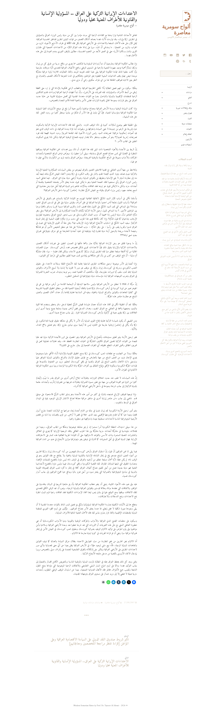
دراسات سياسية (75, 602)
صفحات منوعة (174, 124)
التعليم (177, 97)
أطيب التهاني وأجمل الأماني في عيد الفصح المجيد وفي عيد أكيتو (165, 233)
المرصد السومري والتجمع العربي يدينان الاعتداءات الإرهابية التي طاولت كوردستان (164, 353)
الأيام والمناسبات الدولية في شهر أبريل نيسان (164, 240)
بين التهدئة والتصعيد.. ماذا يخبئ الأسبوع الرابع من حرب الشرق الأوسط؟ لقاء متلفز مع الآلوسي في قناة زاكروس (163, 267)
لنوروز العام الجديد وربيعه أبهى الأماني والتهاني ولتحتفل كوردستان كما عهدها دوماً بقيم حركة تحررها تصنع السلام (163, 301)
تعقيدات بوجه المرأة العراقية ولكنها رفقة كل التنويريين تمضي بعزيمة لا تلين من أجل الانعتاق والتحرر (163, 343)
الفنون (177, 118)
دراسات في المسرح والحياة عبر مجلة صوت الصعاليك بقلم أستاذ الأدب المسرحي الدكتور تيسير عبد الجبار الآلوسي (164, 224)
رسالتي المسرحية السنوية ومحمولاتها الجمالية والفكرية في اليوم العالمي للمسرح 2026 (165, 214)
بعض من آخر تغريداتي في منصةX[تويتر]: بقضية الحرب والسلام (165, 277)
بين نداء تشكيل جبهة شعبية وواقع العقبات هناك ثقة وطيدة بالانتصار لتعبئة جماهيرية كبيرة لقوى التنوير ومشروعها (165, 248)
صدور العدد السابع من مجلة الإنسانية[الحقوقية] (163, 173)
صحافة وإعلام (174, 134)
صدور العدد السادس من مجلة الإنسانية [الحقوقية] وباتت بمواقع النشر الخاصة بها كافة (164, 322)
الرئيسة (177, 87)
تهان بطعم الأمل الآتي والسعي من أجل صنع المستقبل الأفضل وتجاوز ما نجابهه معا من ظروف (164, 312)
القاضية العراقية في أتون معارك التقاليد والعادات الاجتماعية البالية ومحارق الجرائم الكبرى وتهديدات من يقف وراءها (165, 332)
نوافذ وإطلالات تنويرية (171, 108)
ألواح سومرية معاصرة (99, 602)
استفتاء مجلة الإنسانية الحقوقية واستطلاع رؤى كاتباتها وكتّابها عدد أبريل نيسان (164, 206)
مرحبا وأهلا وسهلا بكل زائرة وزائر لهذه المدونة (165, 167)
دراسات (176, 92)
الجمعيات (176, 129)
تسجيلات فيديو (173, 145)
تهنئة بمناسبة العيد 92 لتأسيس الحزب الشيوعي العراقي (163, 258)
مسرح (177, 103)
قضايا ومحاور (175, 113)
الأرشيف (176, 139)
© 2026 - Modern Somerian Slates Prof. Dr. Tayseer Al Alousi (88, 705)
